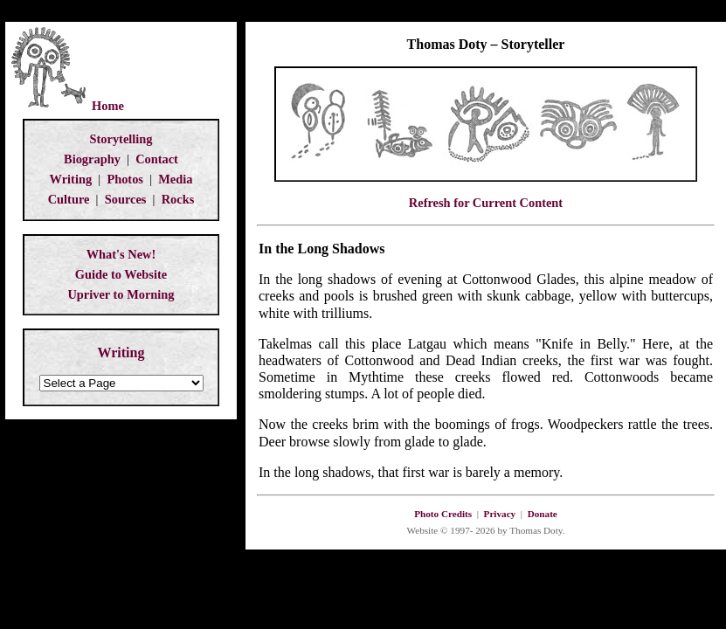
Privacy (500, 513)
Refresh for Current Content (486, 203)
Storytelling (121, 139)
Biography (92, 159)
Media (175, 179)
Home (108, 106)
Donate (542, 513)
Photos (125, 179)
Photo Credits (443, 513)
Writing (71, 179)
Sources (126, 199)
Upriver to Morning (120, 294)
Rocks (178, 199)
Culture (69, 199)
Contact (156, 159)
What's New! (121, 254)
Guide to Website (121, 274)
